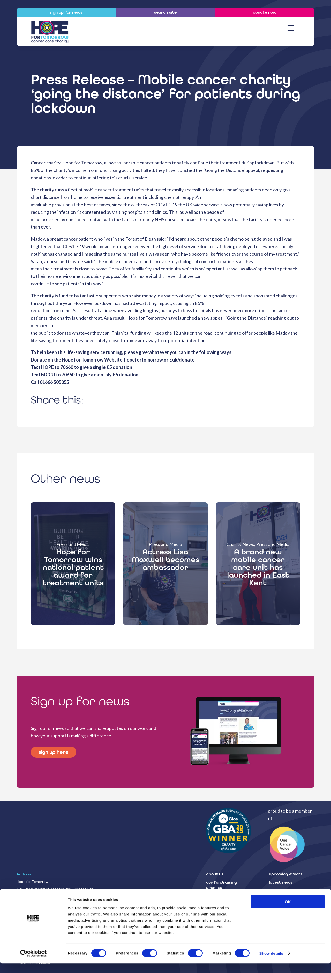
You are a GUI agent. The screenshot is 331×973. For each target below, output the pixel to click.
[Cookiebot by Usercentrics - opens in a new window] (33, 963)
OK (288, 911)
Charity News (240, 544)
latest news (280, 882)
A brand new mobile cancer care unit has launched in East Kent (258, 567)
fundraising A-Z (284, 890)
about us (214, 874)
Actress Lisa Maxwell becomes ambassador (165, 559)
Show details (271, 963)
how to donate (220, 895)
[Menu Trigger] (291, 28)
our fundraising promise (221, 885)
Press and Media (73, 544)
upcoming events (286, 874)
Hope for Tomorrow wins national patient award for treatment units (73, 567)
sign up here (54, 752)
